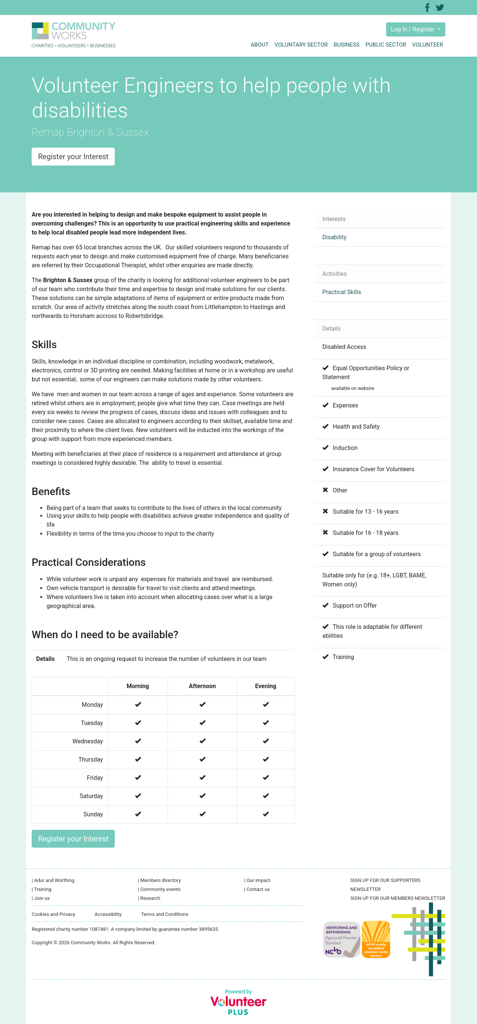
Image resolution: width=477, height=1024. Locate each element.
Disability (334, 237)
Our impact (257, 880)
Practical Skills (341, 292)
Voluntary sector (301, 44)
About (260, 44)
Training (41, 889)
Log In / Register (413, 29)
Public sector (386, 44)
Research (149, 898)
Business (347, 44)
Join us (41, 898)
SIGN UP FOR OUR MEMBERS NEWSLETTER (397, 898)
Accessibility (108, 914)
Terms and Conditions (164, 914)
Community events (159, 889)
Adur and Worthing (53, 880)
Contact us (257, 889)
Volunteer (427, 44)
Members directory (159, 880)
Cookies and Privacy (53, 914)
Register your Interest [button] (73, 156)
